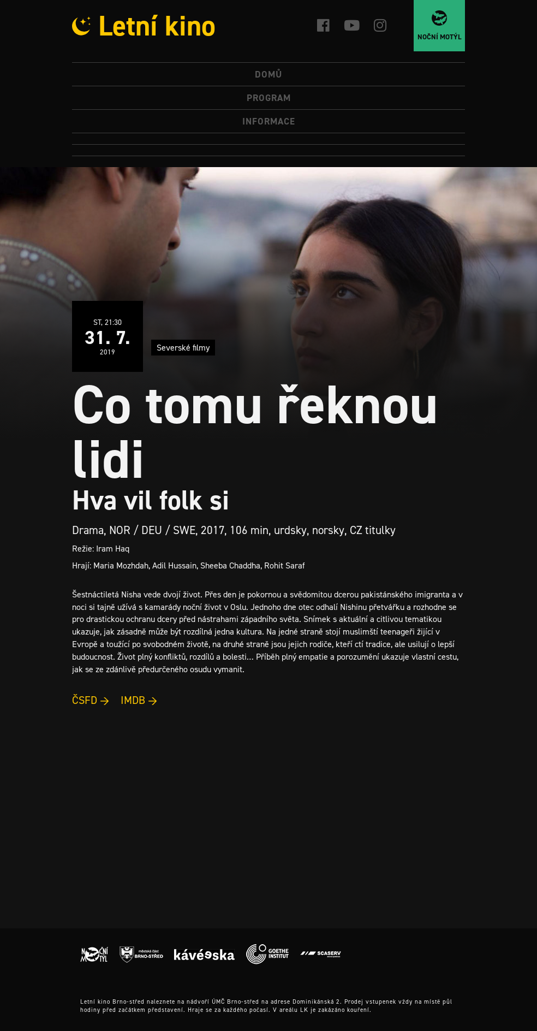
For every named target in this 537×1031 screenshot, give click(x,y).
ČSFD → (91, 700)
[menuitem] (268, 139)
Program (269, 98)
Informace (268, 121)
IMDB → (139, 700)
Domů (268, 74)
